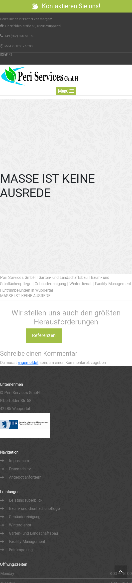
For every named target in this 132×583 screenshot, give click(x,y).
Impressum (19, 460)
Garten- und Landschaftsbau (33, 533)
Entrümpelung (21, 549)
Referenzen (44, 335)
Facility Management (27, 541)
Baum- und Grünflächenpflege (34, 508)
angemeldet (28, 362)
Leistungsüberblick (25, 500)
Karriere (84, 335)
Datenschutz (20, 469)
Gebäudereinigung (24, 516)
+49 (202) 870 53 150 (19, 36)
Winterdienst (20, 525)
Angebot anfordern (25, 477)
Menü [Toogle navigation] (66, 91)
